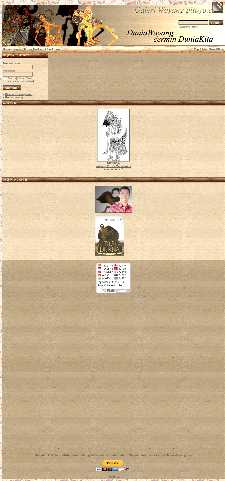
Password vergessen (18, 94)
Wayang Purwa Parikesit (28, 49)
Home (6, 49)
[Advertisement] (113, 375)
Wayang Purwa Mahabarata (113, 166)
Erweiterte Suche (188, 27)
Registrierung (14, 97)
